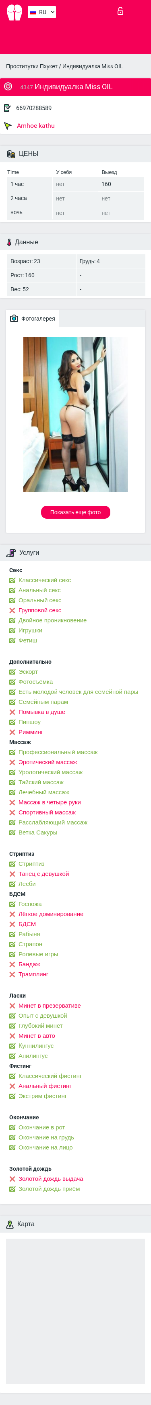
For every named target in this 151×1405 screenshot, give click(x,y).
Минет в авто (37, 1035)
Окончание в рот (42, 1127)
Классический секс (45, 580)
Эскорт (28, 671)
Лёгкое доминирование (51, 914)
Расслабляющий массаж (53, 822)
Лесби (27, 884)
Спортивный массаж (47, 812)
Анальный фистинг (45, 1086)
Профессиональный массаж (58, 752)
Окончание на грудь (46, 1137)
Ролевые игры (38, 954)
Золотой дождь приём (49, 1188)
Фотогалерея (32, 318)
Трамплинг (33, 974)
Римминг (31, 732)
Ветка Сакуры (38, 832)
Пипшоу (30, 722)
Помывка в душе (42, 712)
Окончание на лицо (46, 1147)
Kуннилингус (36, 1045)
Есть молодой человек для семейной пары (78, 691)
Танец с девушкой (44, 873)
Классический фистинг (50, 1076)
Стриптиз (32, 863)
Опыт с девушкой (43, 1015)
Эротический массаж (48, 762)
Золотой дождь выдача (51, 1178)
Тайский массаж (41, 782)
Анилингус (33, 1055)
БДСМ (27, 924)
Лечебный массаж (44, 792)
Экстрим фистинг (43, 1096)
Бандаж (29, 964)
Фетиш (28, 640)
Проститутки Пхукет (32, 66)
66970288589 (34, 108)
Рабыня (29, 934)
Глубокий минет (41, 1025)
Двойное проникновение (53, 620)
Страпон (30, 944)
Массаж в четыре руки (50, 802)
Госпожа (30, 904)
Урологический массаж (51, 772)
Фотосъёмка (36, 681)
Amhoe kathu (29, 126)
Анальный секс (40, 590)
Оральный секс (40, 600)
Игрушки (30, 630)
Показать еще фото (75, 512)
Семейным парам (43, 702)
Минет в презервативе (50, 1005)
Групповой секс (40, 610)
